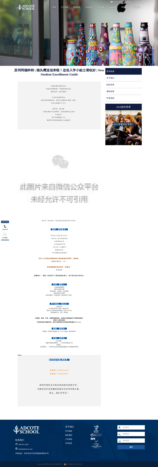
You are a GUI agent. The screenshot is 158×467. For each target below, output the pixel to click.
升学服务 (88, 7)
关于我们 (110, 78)
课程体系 (76, 7)
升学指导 (68, 443)
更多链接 (110, 71)
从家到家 (112, 7)
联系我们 (129, 2)
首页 (54, 7)
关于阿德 (64, 7)
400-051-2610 (23, 444)
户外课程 (68, 439)
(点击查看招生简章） (123, 124)
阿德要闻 (124, 7)
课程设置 (110, 91)
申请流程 (110, 98)
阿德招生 (137, 7)
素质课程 (68, 435)
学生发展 (100, 7)
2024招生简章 (123, 107)
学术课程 (68, 431)
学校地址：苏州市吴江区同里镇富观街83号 (32, 453)
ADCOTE (5, 222)
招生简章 (110, 85)
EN (139, 2)
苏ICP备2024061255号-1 (75, 464)
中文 (135, 2)
